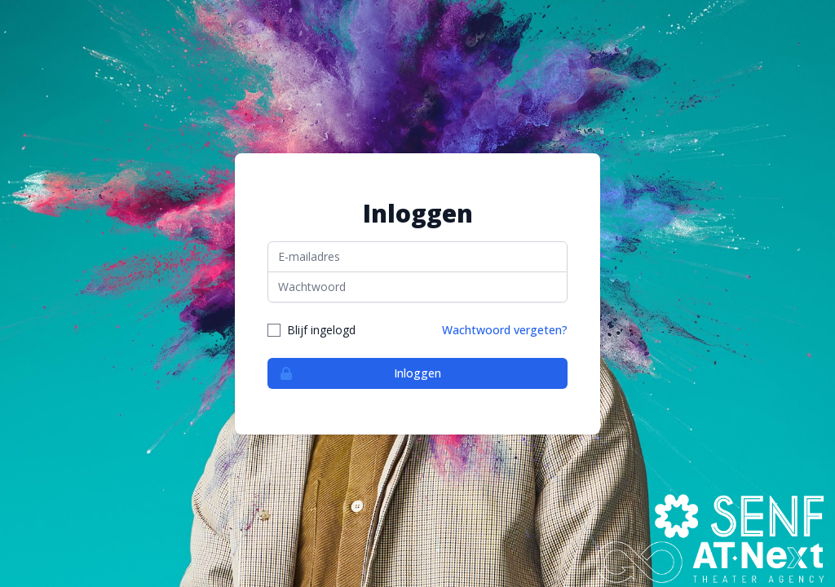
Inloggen (354, 373)
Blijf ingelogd (321, 330)
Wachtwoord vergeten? (505, 330)
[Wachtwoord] (417, 286)
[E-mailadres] (417, 256)
